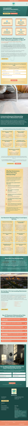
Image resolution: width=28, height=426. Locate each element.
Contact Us (18, 163)
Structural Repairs (3, 409)
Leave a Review (5, 401)
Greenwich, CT (4, 306)
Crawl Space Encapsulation (5, 408)
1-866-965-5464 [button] (14, 13)
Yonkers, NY (16, 303)
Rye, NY (16, 305)
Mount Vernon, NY (17, 304)
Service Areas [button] (6, 13)
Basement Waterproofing (4, 407)
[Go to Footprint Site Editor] (21, 424)
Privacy (14, 422)
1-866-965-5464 (10, 163)
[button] (14, 319)
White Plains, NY (4, 304)
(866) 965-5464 (14, 395)
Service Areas (4, 309)
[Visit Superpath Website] (7, 424)
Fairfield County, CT (18, 306)
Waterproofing (3, 124)
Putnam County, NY (5, 303)
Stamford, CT (4, 307)
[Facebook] (1, 404)
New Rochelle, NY (4, 305)
